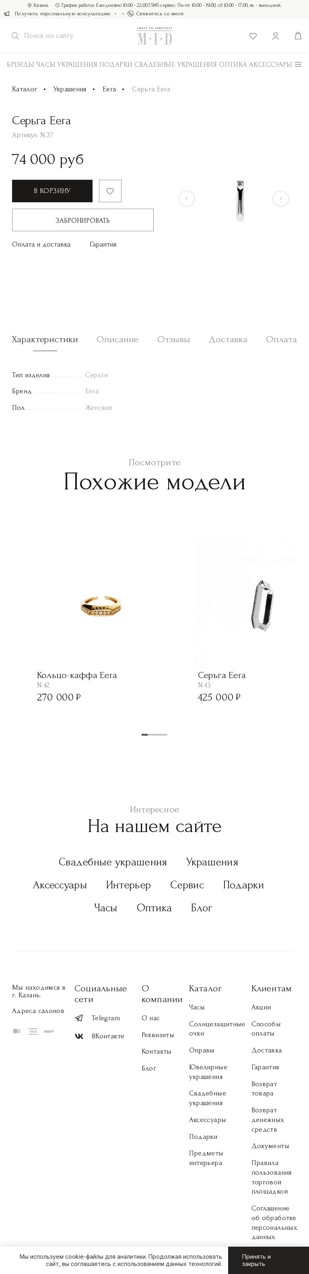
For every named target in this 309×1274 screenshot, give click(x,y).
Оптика (233, 64)
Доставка (266, 1050)
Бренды (20, 64)
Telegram (97, 1018)
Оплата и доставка (41, 244)
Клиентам (271, 988)
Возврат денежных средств (267, 1119)
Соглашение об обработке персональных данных (274, 1222)
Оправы (202, 1050)
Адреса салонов (38, 1011)
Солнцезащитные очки (217, 1029)
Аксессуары (60, 885)
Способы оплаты (266, 1029)
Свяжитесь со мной (156, 13)
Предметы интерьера (206, 1158)
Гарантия (103, 244)
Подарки (116, 64)
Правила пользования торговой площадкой (271, 1177)
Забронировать (83, 220)
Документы (270, 1146)
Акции (261, 1007)
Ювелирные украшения (208, 1072)
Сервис (187, 885)
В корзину (52, 191)
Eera (109, 89)
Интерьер (128, 885)
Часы (46, 64)
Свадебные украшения (175, 64)
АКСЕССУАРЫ (271, 64)
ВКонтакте (99, 1036)
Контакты (157, 1051)
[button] (145, 735)
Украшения (77, 64)
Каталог (24, 89)
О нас (151, 1018)
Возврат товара (264, 1088)
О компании (162, 994)
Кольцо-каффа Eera (77, 675)
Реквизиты (158, 1035)
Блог (201, 908)
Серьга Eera (222, 675)
